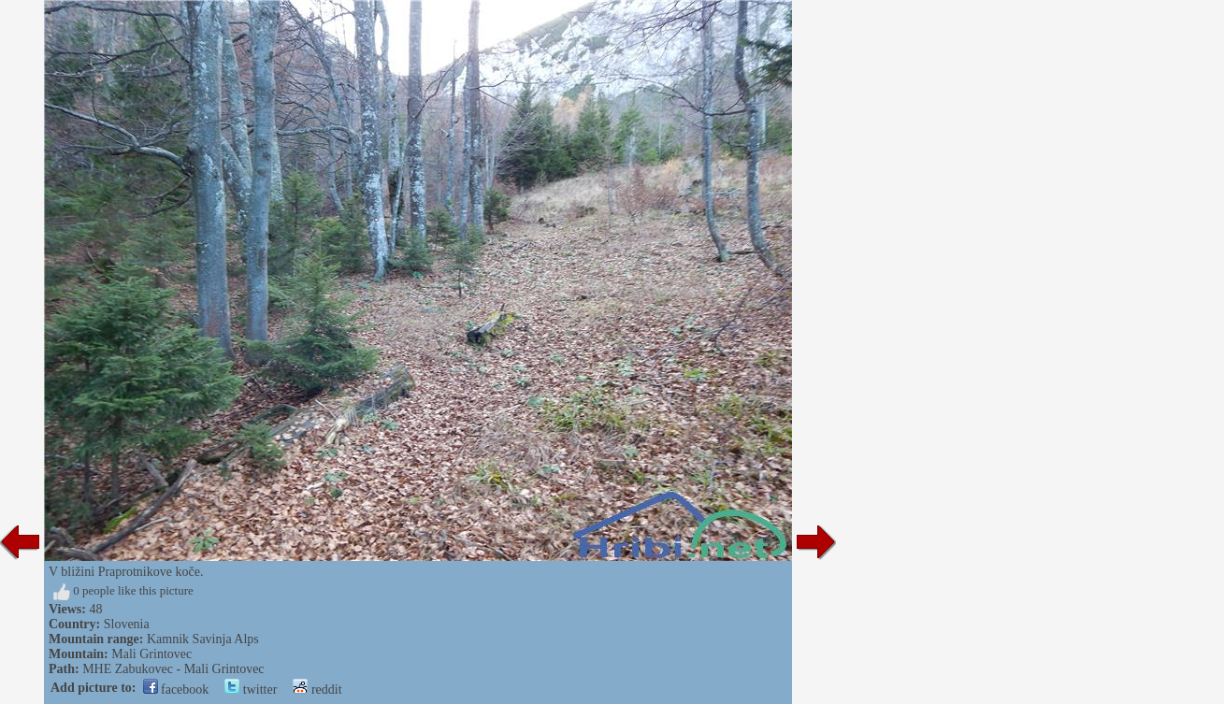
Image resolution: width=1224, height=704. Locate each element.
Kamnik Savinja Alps (203, 639)
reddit (317, 689)
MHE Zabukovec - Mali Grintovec (173, 669)
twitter (250, 689)
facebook (176, 689)
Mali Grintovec (151, 654)
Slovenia (127, 624)
